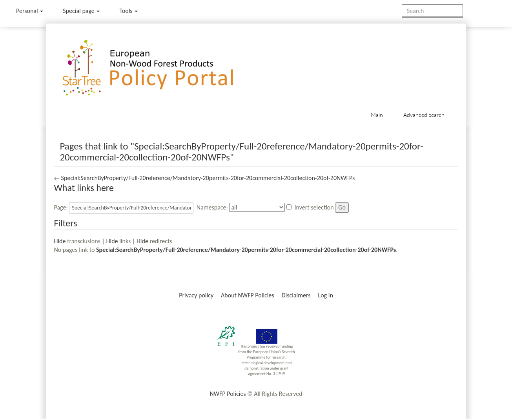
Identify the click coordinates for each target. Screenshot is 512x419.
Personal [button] (29, 11)
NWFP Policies (228, 393)
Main (377, 114)
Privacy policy (196, 295)
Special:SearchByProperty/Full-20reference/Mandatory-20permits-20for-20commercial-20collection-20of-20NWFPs (208, 178)
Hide (60, 241)
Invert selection (314, 207)
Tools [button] (128, 11)
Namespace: (212, 207)
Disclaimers (296, 295)
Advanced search (424, 114)
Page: (60, 207)
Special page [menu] (81, 11)
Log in (325, 295)
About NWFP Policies (247, 295)
